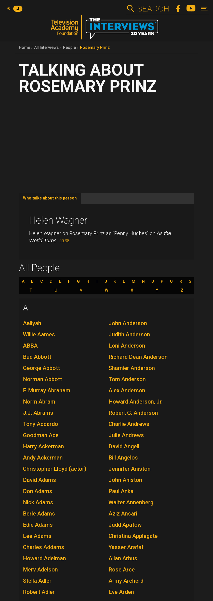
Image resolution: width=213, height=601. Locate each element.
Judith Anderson (129, 334)
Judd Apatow (125, 525)
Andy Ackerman (43, 457)
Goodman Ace (41, 435)
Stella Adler (37, 581)
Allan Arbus (123, 558)
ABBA (30, 345)
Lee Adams (37, 536)
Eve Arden (121, 592)
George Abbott (41, 368)
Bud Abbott (37, 357)
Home (24, 47)
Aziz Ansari (123, 513)
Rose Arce (122, 569)
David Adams (39, 480)
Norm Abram (39, 401)
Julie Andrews (126, 435)
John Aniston (125, 480)
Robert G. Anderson (133, 413)
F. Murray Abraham (46, 390)
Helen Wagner (58, 220)
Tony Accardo (40, 424)
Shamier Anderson (132, 368)
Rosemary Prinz (95, 47)
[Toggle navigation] (204, 8)
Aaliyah (32, 323)
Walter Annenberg (131, 502)
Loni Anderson (127, 345)
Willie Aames (39, 334)
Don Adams (37, 491)
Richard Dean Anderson (138, 357)
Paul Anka (121, 491)
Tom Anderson (127, 379)
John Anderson (128, 323)
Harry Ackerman (43, 446)
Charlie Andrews (129, 424)
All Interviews (46, 47)
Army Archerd (126, 581)
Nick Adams (38, 502)
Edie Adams (38, 525)
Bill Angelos (123, 457)
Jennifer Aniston (130, 469)
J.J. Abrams (38, 413)
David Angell (124, 446)
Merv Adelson (40, 569)
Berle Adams (39, 513)
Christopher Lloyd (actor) (54, 469)
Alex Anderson (127, 390)
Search (153, 8)
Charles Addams (43, 547)
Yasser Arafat (126, 547)
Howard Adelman (44, 558)
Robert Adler (39, 592)
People (69, 47)
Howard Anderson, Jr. (136, 401)
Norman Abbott (42, 379)
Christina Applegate (133, 536)
